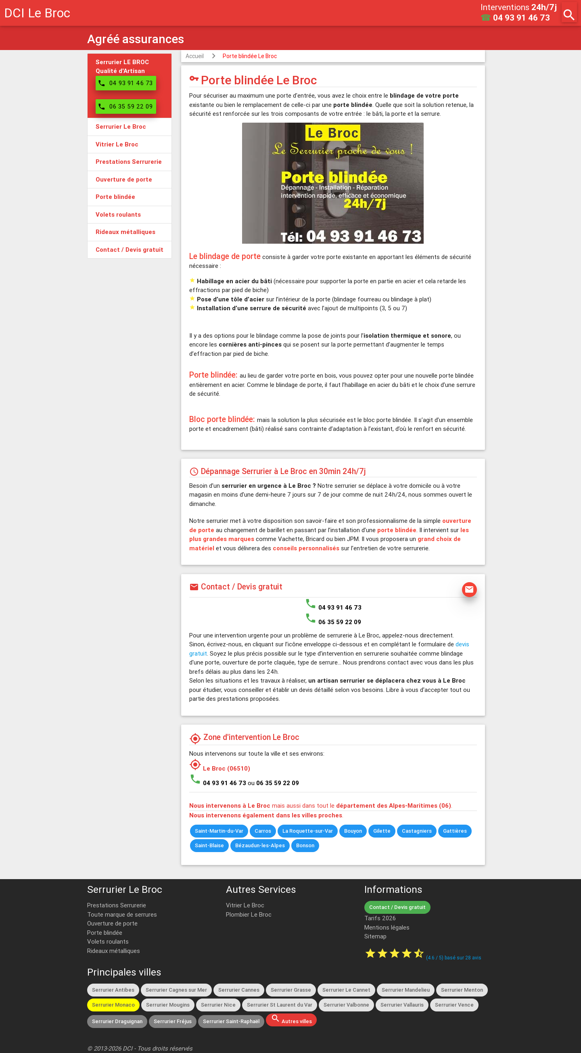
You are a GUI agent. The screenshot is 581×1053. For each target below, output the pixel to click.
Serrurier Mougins (168, 1004)
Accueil (195, 56)
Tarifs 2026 (380, 918)
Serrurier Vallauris (402, 1004)
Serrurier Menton (462, 989)
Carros (263, 830)
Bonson (305, 845)
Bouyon (353, 830)
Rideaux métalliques (113, 951)
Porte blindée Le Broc (250, 56)
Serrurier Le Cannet (346, 989)
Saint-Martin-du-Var (219, 830)
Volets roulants (108, 941)
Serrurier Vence (454, 1004)
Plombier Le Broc (249, 914)
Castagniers (417, 830)
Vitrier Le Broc (245, 905)
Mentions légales (387, 927)
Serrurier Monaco (113, 1004)
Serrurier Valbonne (346, 1004)
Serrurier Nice (218, 1004)
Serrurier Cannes (238, 989)
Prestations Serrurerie (116, 905)
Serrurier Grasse (291, 989)
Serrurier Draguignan (117, 1021)
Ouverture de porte (112, 923)
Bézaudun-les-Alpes (260, 845)
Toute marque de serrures (122, 914)
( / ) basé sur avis (453, 958)
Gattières (455, 830)
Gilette (382, 830)
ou (273, 783)
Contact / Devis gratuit (397, 907)
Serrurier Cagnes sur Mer (176, 989)
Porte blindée (104, 932)
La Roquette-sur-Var (307, 830)
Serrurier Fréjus (173, 1021)
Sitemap (375, 936)
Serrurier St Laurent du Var (279, 1004)
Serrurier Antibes (113, 989)
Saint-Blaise (209, 845)
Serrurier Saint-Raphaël (231, 1021)
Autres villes (291, 1019)
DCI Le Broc (37, 13)
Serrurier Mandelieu (406, 989)
